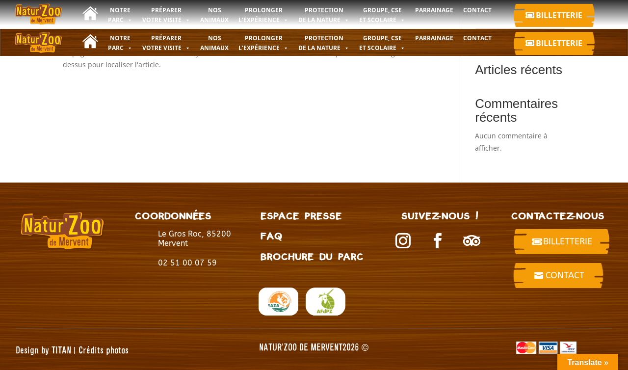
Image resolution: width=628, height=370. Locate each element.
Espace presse (301, 216)
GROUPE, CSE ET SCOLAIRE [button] (382, 43)
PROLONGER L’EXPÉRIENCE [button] (263, 43)
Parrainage (434, 38)
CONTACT (477, 38)
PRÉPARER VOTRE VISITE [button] (166, 43)
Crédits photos (103, 349)
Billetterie (559, 15)
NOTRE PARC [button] (120, 43)
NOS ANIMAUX (214, 43)
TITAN (61, 349)
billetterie (567, 241)
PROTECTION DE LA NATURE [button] (323, 43)
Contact (565, 275)
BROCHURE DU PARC (312, 256)
